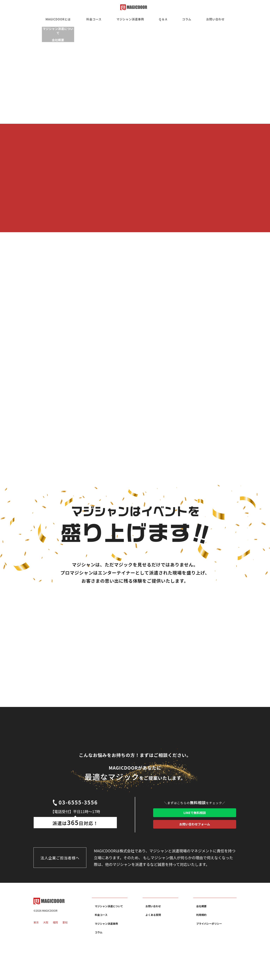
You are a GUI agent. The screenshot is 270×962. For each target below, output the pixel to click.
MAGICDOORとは (56, 19)
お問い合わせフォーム (194, 830)
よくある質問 (153, 923)
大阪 (45, 933)
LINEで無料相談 (194, 814)
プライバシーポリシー (209, 931)
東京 (36, 933)
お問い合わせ (217, 19)
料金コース (94, 19)
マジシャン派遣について (109, 914)
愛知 (65, 933)
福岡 (55, 933)
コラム (188, 19)
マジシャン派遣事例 (131, 19)
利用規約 (201, 923)
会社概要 (201, 914)
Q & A (164, 19)
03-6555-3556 (75, 806)
